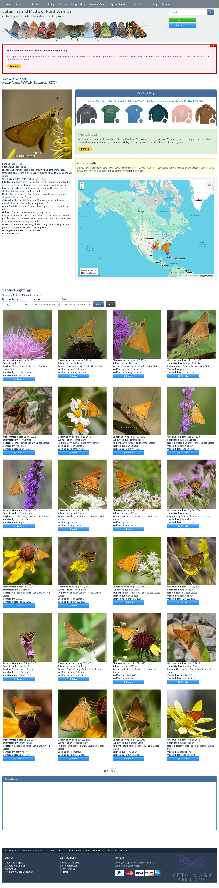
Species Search (140, 4)
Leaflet (179, 275)
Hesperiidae (16, 163)
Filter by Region (10, 299)
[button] (7, 124)
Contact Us (110, 850)
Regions (63, 4)
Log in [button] (176, 19)
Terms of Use (57, 850)
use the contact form (96, 170)
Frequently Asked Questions (19, 871)
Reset (111, 304)
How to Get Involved (70, 862)
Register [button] (176, 25)
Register (64, 871)
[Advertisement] (110, 806)
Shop (154, 4)
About (19, 4)
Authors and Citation (15, 865)
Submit (98, 304)
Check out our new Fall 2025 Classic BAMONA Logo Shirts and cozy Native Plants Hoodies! (146, 100)
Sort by (36, 299)
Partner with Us (67, 868)
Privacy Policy (74, 850)
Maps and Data (98, 4)
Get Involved (35, 4)
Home (8, 4)
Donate (165, 4)
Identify (50, 4)
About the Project (14, 862)
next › (113, 770)
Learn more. (134, 865)
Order (65, 299)
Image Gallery (78, 4)
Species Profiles (120, 4)
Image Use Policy (93, 850)
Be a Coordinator (68, 865)
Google (195, 275)
